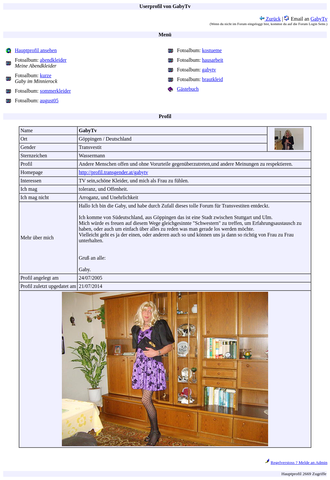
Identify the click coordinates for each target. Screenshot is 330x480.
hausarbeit (212, 60)
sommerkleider (55, 91)
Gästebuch (188, 89)
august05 (49, 100)
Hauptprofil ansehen (36, 50)
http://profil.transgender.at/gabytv (113, 172)
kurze (46, 75)
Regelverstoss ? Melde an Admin (299, 462)
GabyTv (319, 19)
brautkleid (212, 79)
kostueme (212, 50)
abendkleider (53, 60)
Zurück (270, 19)
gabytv (209, 69)
